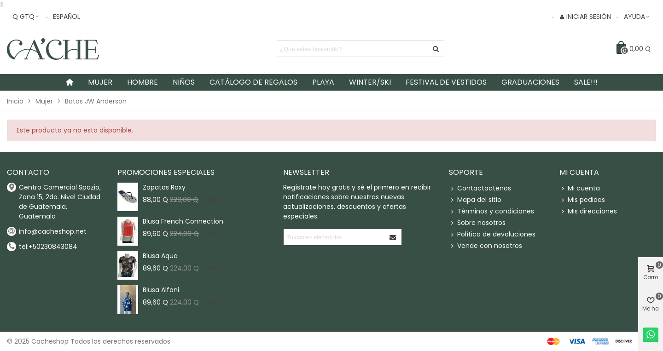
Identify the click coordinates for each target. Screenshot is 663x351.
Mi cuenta (579, 188)
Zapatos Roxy (164, 187)
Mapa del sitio (475, 200)
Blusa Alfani (161, 289)
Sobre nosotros (477, 223)
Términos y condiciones (491, 211)
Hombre (142, 82)
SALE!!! (586, 82)
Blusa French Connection (183, 221)
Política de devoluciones (492, 234)
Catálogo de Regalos (253, 82)
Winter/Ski (370, 82)
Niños (184, 82)
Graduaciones (530, 82)
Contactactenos (480, 188)
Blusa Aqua (160, 255)
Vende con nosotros (485, 246)
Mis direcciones (588, 211)
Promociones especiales (166, 172)
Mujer (100, 82)
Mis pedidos (582, 200)
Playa (323, 82)
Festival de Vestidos (446, 82)
